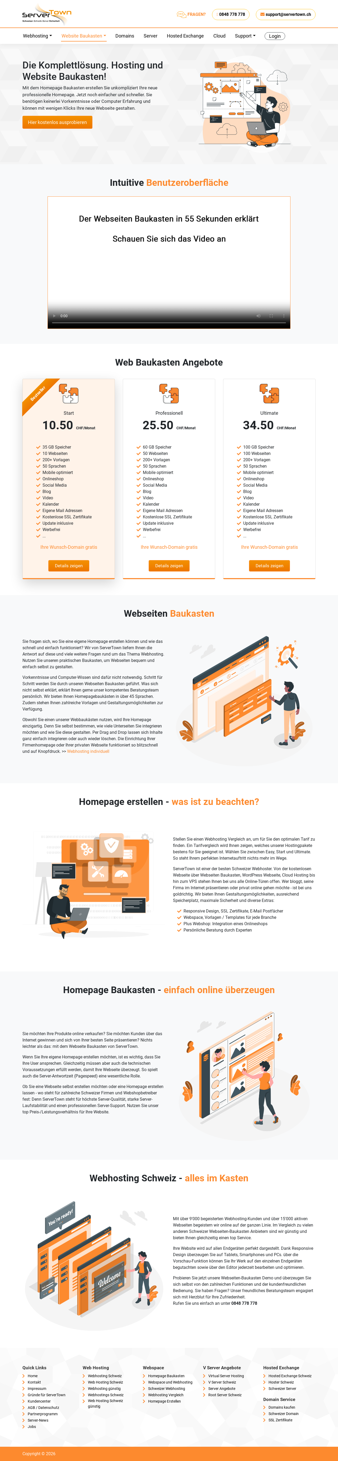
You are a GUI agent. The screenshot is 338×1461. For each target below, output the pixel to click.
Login (275, 36)
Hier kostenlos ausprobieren (57, 122)
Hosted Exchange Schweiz (290, 1376)
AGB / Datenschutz (43, 1407)
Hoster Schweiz (281, 1382)
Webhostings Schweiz (106, 1395)
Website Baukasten (82, 36)
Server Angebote (221, 1388)
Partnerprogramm (43, 1414)
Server (150, 36)
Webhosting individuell (88, 751)
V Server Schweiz (222, 1382)
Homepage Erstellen (164, 1401)
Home (32, 1376)
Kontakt (34, 1382)
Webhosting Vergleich (166, 1395)
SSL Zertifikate (280, 1420)
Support (243, 36)
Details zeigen (69, 565)
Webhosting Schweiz (105, 1376)
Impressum (37, 1388)
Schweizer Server (282, 1388)
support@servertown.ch (285, 14)
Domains (124, 36)
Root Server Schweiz (225, 1395)
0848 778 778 (231, 14)
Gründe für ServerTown (46, 1395)
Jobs (32, 1427)
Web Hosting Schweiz (105, 1382)
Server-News (38, 1420)
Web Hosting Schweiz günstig (105, 1403)
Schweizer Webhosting (166, 1388)
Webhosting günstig (104, 1388)
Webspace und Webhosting (170, 1382)
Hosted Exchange (185, 36)
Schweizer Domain (284, 1414)
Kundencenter (39, 1401)
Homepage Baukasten (166, 1376)
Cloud (219, 36)
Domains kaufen (282, 1407)
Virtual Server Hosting (226, 1376)
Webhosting (35, 36)
